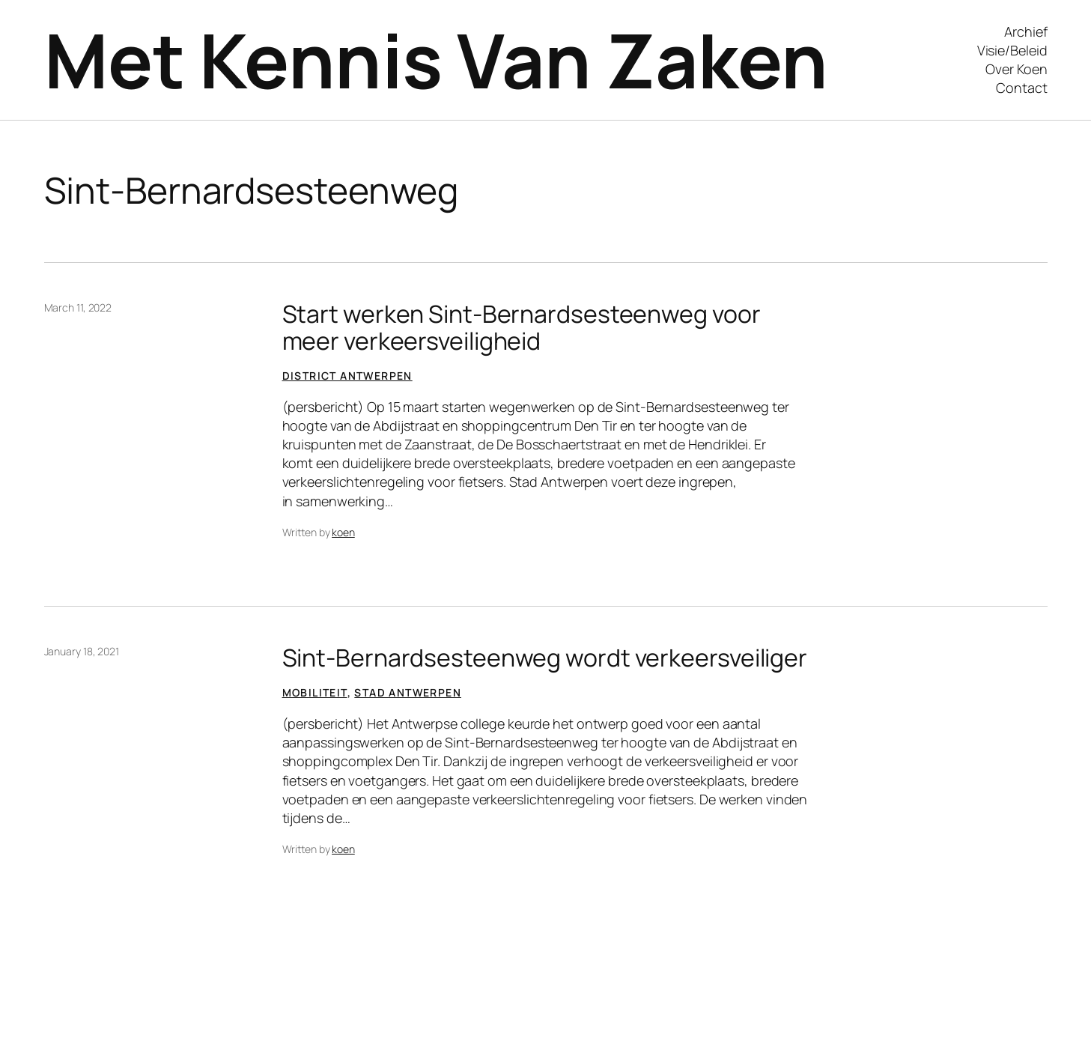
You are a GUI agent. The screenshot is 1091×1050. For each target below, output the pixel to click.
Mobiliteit (314, 692)
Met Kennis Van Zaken (436, 59)
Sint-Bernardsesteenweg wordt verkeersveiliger (545, 657)
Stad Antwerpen (407, 692)
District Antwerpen (347, 375)
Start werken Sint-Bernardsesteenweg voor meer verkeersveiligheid (521, 327)
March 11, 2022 (78, 307)
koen (343, 532)
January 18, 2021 (81, 651)
